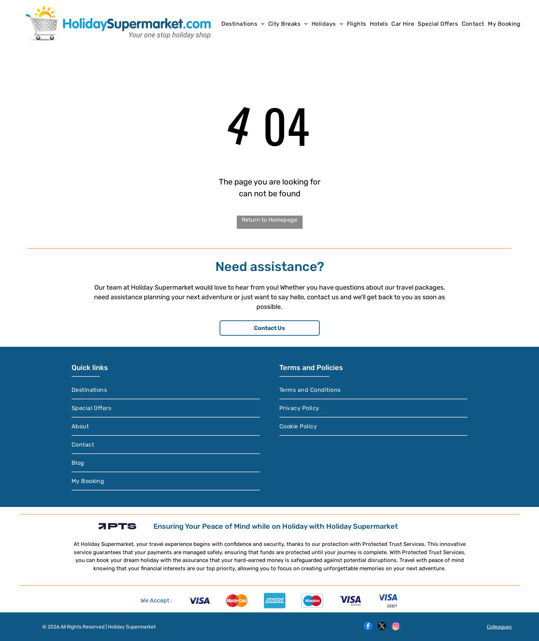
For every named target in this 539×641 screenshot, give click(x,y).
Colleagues (499, 627)
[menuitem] (243, 23)
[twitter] (382, 627)
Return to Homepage (269, 219)
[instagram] (396, 627)
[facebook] (368, 627)
